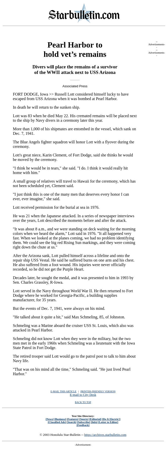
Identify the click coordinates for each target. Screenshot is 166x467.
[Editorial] (95, 418)
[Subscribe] (83, 421)
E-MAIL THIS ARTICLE (63, 391)
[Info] (94, 421)
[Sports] (84, 418)
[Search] (71, 421)
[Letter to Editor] (108, 421)
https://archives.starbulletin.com (105, 435)
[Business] (60, 418)
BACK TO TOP (83, 402)
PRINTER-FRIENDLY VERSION (98, 391)
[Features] (72, 418)
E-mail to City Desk (83, 395)
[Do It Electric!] (111, 418)
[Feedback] (82, 425)
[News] (50, 418)
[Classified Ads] (57, 421)
